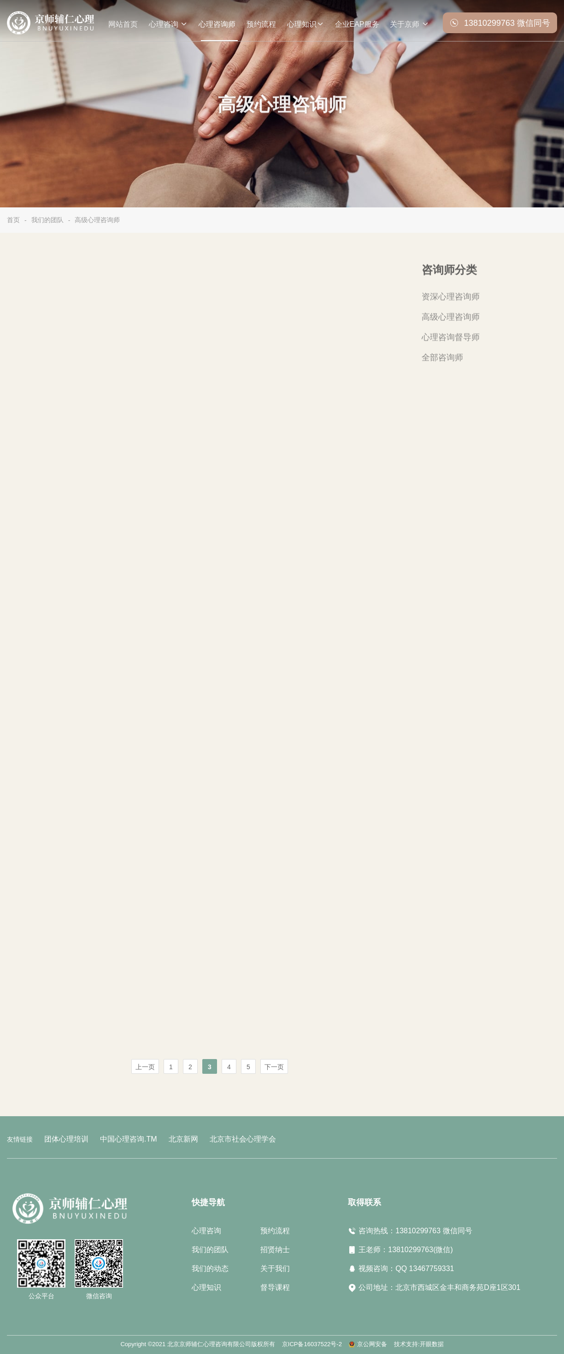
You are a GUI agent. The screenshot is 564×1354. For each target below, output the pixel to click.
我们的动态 (210, 1267)
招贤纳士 (275, 1248)
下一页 (274, 1067)
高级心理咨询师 (97, 220)
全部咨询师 (440, 356)
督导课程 (275, 1286)
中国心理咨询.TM (119, 1138)
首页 (13, 220)
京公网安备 (372, 1342)
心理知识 (305, 23)
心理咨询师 (217, 24)
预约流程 (261, 24)
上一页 (145, 1067)
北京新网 (169, 1138)
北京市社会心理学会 (222, 1138)
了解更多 (243, 368)
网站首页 (123, 24)
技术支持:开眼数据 (419, 1342)
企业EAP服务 (357, 24)
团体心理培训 (63, 1138)
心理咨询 (168, 23)
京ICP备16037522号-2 (312, 1342)
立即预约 (323, 368)
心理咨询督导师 (447, 337)
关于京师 (409, 23)
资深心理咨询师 (447, 299)
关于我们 (275, 1267)
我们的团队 (47, 220)
